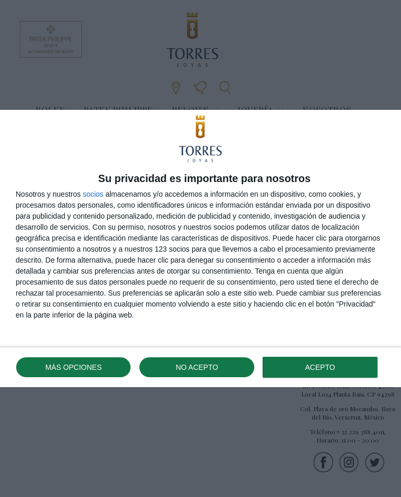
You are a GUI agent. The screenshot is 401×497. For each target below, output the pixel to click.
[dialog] (200, 248)
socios (92, 194)
